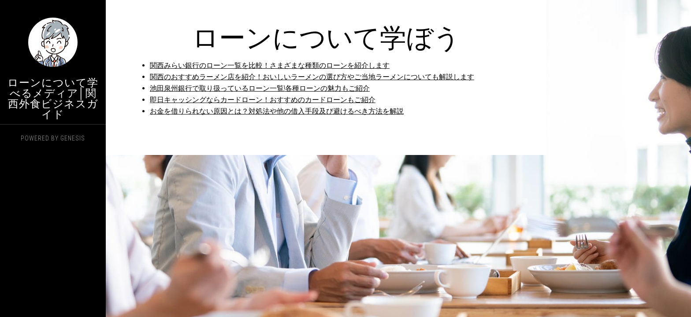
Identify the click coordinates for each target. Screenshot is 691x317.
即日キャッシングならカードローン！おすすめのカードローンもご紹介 (262, 100)
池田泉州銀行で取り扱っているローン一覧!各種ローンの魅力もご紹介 (260, 88)
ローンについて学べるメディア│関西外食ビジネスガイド (52, 99)
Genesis (72, 138)
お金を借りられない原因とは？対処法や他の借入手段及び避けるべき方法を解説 (277, 111)
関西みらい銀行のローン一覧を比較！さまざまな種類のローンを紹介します (270, 65)
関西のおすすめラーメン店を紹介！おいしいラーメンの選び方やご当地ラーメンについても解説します (312, 77)
